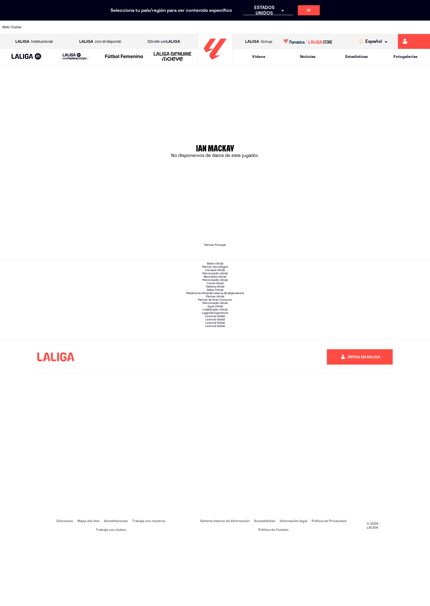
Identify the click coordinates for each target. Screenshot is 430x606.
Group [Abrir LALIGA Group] (258, 41)
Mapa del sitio (88, 586)
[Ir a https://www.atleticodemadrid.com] (58, 27)
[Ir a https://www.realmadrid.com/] (322, 27)
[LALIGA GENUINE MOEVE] (172, 57)
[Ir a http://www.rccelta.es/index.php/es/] (241, 27)
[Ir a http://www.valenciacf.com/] (403, 27)
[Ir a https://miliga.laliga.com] (414, 41)
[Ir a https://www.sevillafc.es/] (383, 27)
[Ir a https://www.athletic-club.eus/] (37, 27)
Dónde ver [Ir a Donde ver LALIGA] (164, 41)
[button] (26, 56)
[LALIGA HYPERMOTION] (76, 56)
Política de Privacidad (329, 586)
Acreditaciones (116, 586)
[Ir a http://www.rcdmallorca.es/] (281, 27)
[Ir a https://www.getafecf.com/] (159, 27)
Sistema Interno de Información (225, 586)
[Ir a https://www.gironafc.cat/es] (180, 27)
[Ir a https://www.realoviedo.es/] (342, 27)
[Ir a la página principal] (215, 62)
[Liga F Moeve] (124, 57)
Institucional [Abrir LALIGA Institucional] (34, 41)
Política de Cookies (273, 595)
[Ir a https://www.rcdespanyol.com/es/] (261, 27)
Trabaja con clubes (111, 595)
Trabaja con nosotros (148, 586)
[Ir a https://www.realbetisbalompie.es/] (302, 27)
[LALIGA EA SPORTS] (26, 57)
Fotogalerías (405, 56)
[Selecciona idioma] (374, 41)
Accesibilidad (264, 586)
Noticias (307, 56)
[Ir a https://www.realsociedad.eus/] (363, 27)
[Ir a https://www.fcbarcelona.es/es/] (139, 27)
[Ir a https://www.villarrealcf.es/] (424, 27)
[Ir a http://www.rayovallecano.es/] (220, 27)
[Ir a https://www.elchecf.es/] (119, 27)
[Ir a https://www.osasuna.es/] (78, 27)
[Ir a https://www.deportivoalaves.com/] (98, 27)
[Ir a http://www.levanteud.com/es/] (200, 27)
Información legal (293, 586)
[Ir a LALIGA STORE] (307, 41)
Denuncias (64, 586)
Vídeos (258, 56)
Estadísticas (356, 56)
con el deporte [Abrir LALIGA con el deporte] (100, 41)
